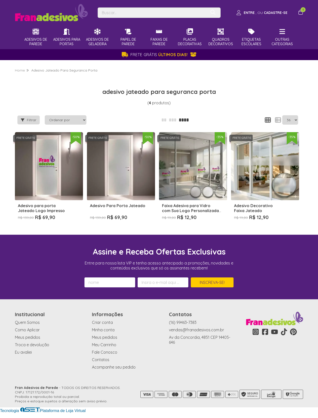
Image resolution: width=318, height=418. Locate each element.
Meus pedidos (27, 337)
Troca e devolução (32, 344)
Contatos (100, 359)
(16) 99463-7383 (183, 322)
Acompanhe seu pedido (114, 367)
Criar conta (102, 322)
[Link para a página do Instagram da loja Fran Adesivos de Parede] (255, 331)
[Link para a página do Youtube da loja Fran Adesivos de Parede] (274, 331)
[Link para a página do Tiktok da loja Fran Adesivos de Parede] (283, 331)
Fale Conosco (104, 352)
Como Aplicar (27, 329)
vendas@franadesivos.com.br (196, 329)
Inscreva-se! (212, 282)
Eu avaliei (23, 352)
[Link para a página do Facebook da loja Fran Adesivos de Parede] (265, 331)
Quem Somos (27, 322)
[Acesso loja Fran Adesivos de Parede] (262, 12)
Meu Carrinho (104, 344)
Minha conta (103, 329)
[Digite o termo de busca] (152, 13)
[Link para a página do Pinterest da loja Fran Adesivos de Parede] (293, 331)
